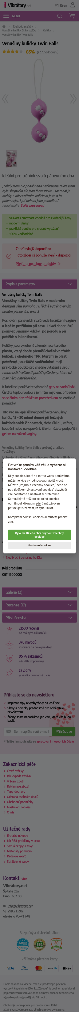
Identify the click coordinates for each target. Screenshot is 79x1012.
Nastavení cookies (39, 545)
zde (38, 503)
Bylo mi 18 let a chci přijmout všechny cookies (39, 534)
